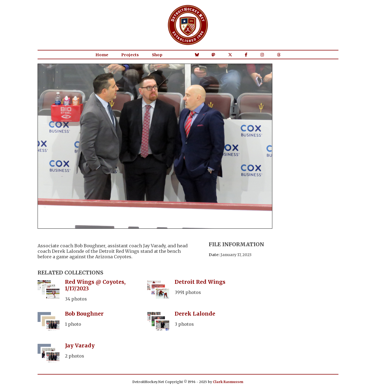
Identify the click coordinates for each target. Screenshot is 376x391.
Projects (130, 54)
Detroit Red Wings (200, 282)
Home (101, 54)
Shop (157, 54)
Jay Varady (80, 345)
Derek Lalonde (195, 313)
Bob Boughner (84, 313)
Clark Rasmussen (228, 382)
